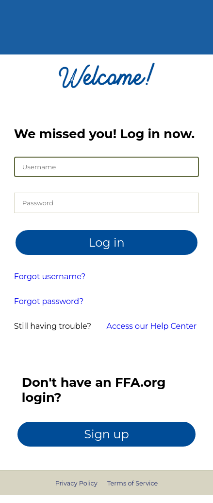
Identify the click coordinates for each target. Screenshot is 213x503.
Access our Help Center (152, 326)
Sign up (106, 434)
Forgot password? (48, 301)
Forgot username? (50, 276)
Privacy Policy (76, 483)
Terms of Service (132, 483)
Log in (106, 242)
